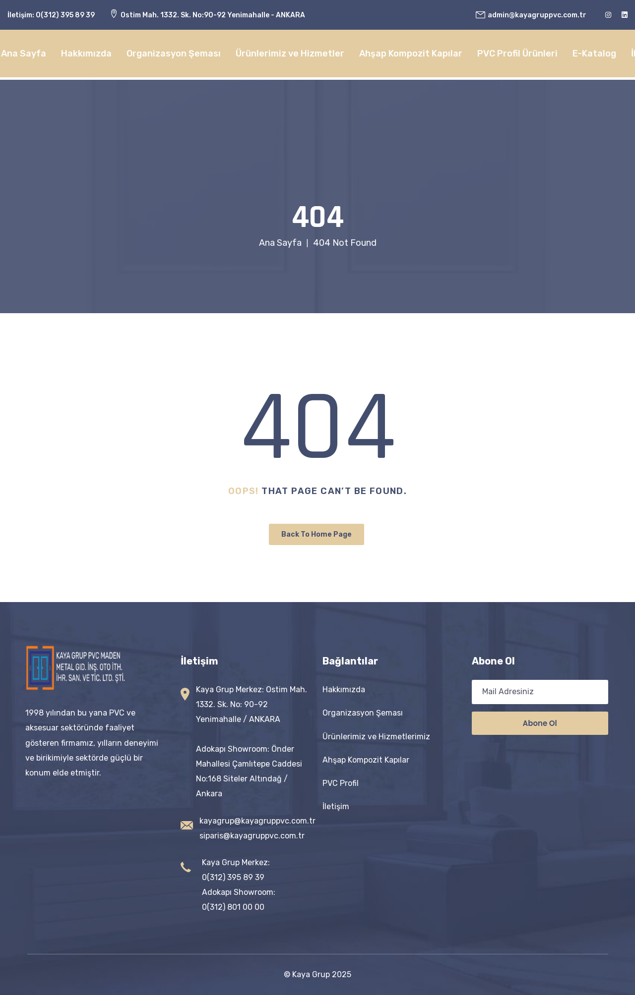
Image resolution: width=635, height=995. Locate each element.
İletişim (335, 806)
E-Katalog (594, 53)
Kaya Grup (311, 974)
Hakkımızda (86, 53)
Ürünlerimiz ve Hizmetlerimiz (376, 736)
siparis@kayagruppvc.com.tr (252, 835)
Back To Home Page (316, 534)
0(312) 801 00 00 (233, 907)
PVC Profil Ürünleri (517, 53)
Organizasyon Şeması (174, 53)
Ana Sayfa (23, 53)
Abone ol (540, 723)
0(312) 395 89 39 (65, 15)
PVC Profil (340, 783)
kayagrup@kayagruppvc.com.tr (257, 821)
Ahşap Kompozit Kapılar (410, 53)
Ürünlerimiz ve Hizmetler (290, 53)
